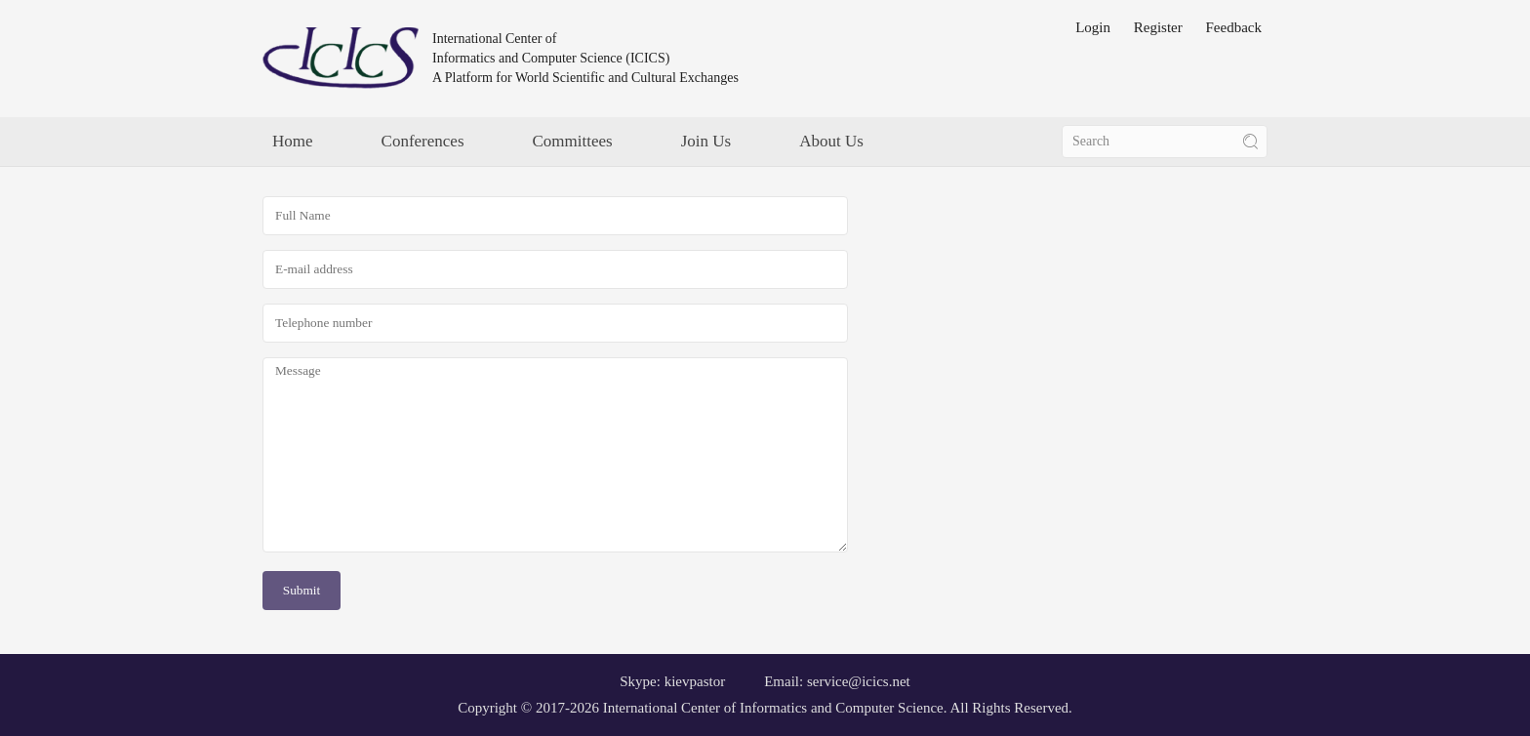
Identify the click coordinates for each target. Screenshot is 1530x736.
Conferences (423, 141)
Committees (573, 141)
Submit (302, 590)
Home (292, 141)
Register (1158, 27)
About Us (831, 141)
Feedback (1234, 27)
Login (1092, 27)
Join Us (706, 141)
